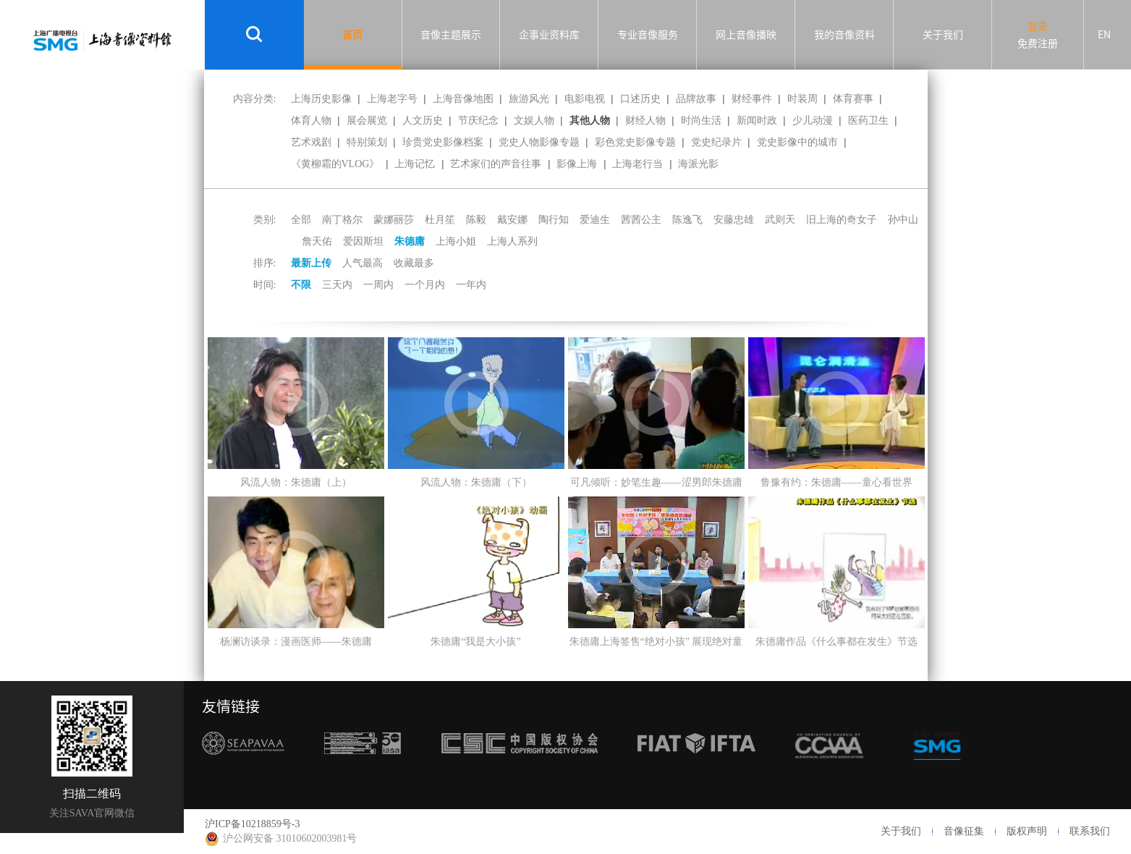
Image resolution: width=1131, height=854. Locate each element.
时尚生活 (701, 120)
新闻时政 (757, 120)
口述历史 (640, 98)
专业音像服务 (647, 35)
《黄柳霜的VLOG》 (335, 163)
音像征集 (964, 831)
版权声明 (1027, 831)
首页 (352, 35)
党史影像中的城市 (797, 142)
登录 (1038, 26)
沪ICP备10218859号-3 (252, 824)
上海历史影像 (321, 98)
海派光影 (698, 163)
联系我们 (1089, 831)
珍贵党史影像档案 (442, 142)
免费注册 (1037, 43)
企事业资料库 (549, 35)
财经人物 (645, 120)
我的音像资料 (844, 35)
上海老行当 (637, 163)
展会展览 (367, 120)
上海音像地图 (463, 98)
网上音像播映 (746, 35)
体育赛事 (853, 98)
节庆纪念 (478, 120)
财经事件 (752, 98)
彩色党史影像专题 (635, 142)
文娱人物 (534, 120)
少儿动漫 (812, 120)
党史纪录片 (716, 142)
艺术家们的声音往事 (495, 163)
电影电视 (584, 98)
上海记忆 (414, 163)
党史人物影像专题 (539, 142)
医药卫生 (868, 120)
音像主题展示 (450, 35)
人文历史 (422, 120)
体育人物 (311, 120)
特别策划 (367, 142)
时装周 (802, 98)
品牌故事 (696, 98)
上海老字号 (392, 98)
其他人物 (589, 120)
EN (1104, 35)
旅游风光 (529, 98)
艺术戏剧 (311, 142)
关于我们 (943, 35)
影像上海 (576, 163)
